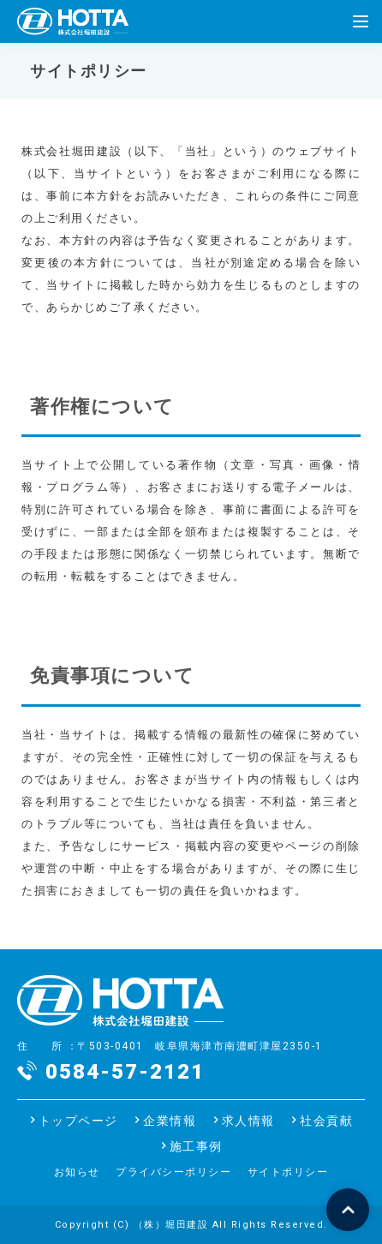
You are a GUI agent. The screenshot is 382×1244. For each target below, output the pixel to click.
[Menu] (360, 21)
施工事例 (196, 1146)
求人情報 (248, 1120)
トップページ (78, 1120)
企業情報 (169, 1120)
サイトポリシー (288, 1172)
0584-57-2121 (125, 1071)
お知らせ (77, 1172)
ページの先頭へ (347, 1209)
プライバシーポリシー (173, 1172)
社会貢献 (326, 1120)
